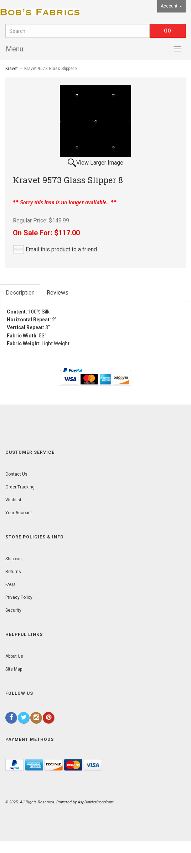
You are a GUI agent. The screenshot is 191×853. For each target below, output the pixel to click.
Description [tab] (20, 292)
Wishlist (13, 499)
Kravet (11, 68)
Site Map (13, 669)
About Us (14, 656)
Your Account (18, 512)
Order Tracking (20, 487)
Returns (13, 571)
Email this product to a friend (61, 249)
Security (13, 610)
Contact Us (16, 474)
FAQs (10, 584)
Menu (14, 49)
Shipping (13, 558)
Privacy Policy (18, 597)
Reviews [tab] (57, 292)
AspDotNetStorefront (95, 802)
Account (171, 6)
